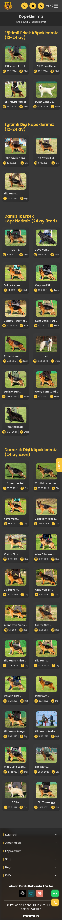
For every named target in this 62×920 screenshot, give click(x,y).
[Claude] (39, 893)
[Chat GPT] (22, 893)
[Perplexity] (31, 893)
